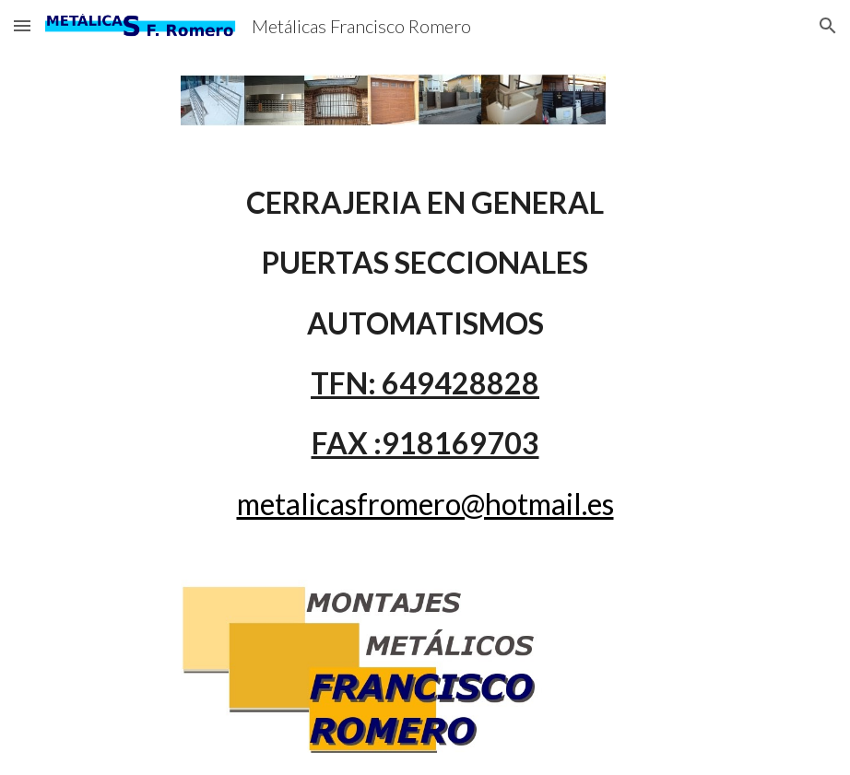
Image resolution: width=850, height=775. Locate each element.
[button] (22, 25)
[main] (424, 352)
